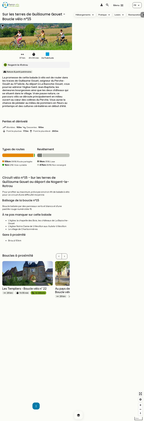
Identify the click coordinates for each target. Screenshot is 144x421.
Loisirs (117, 14)
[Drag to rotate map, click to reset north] (140, 413)
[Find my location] (140, 399)
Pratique (102, 14)
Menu (116, 5)
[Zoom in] (140, 405)
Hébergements (83, 14)
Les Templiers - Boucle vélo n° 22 (24, 288)
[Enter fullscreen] (140, 394)
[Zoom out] (140, 409)
